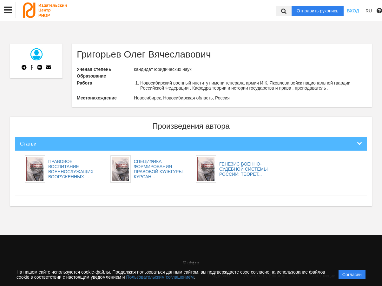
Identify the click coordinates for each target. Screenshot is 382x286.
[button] (8, 10)
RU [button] (369, 10)
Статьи (28, 143)
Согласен (352, 274)
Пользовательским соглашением (160, 277)
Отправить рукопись (318, 10)
